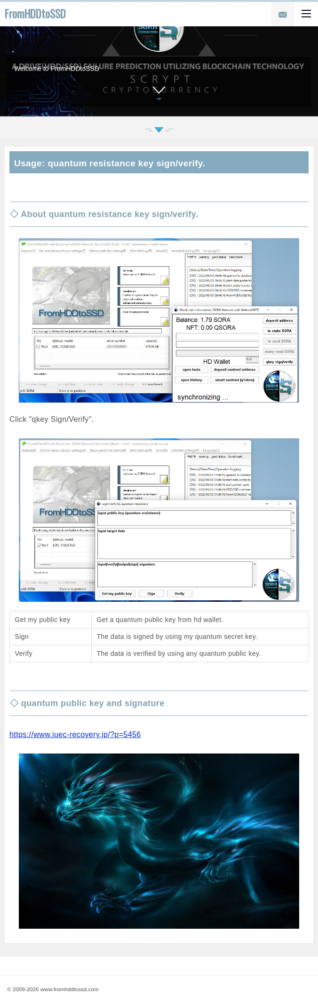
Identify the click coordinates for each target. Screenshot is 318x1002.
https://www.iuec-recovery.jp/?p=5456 (75, 734)
